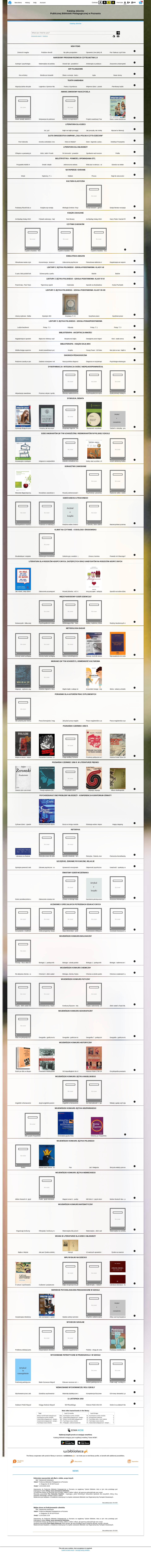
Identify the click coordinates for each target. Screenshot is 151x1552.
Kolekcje (45, 36)
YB (109, 2)
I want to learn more (67, 1550)
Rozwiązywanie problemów (95, 1417)
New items (18, 2)
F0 (125, 2)
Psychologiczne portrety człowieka (45, 1417)
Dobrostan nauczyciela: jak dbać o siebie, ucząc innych (53, 1478)
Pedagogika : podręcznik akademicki (71, 1422)
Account (42, 2)
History (27, 2)
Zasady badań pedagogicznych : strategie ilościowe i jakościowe (52, 1421)
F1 (129, 2)
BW (104, 2)
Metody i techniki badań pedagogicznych (46, 1415)
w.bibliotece (69, 1456)
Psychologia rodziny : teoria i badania (98, 1419)
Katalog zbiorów (75, 23)
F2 (133, 2)
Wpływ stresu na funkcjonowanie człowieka (49, 1507)
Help (34, 2)
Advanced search (36, 36)
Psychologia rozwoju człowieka (44, 1422)
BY (113, 2)
